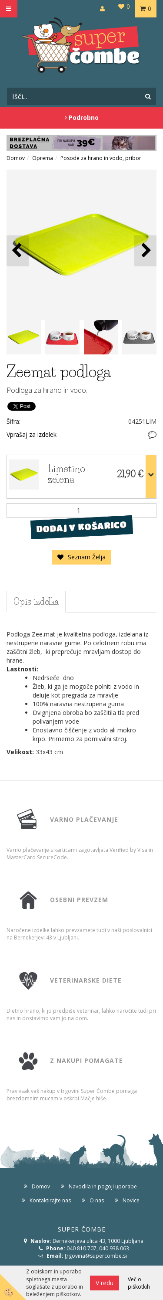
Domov (16, 158)
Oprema (42, 158)
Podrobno (82, 117)
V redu (104, 1283)
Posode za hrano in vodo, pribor (100, 158)
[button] (145, 250)
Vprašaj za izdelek (32, 434)
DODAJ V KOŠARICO (81, 527)
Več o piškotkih (139, 1283)
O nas (97, 1200)
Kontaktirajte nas (50, 1200)
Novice (131, 1200)
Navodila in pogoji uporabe (103, 1186)
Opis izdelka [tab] (36, 601)
